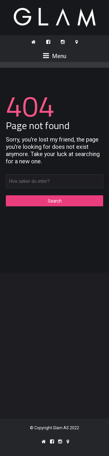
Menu (54, 56)
